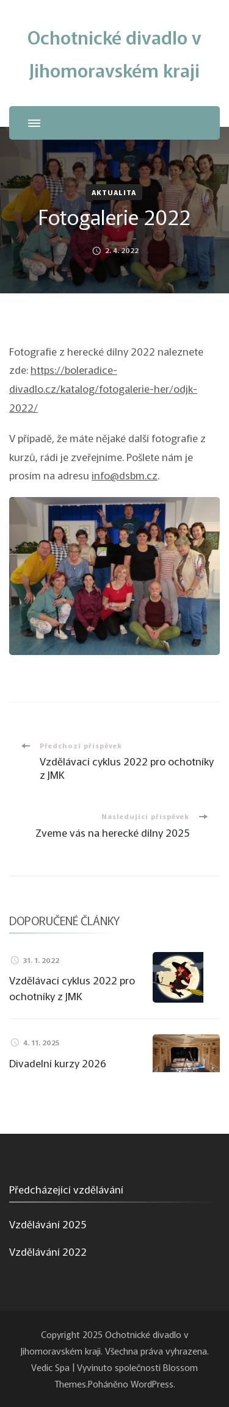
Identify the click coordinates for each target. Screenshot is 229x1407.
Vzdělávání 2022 (48, 1251)
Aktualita (114, 192)
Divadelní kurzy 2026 (57, 1062)
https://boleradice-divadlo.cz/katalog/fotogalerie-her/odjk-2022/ (103, 388)
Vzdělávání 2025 (47, 1223)
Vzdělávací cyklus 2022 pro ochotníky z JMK (72, 987)
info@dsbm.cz (125, 474)
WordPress (152, 1383)
